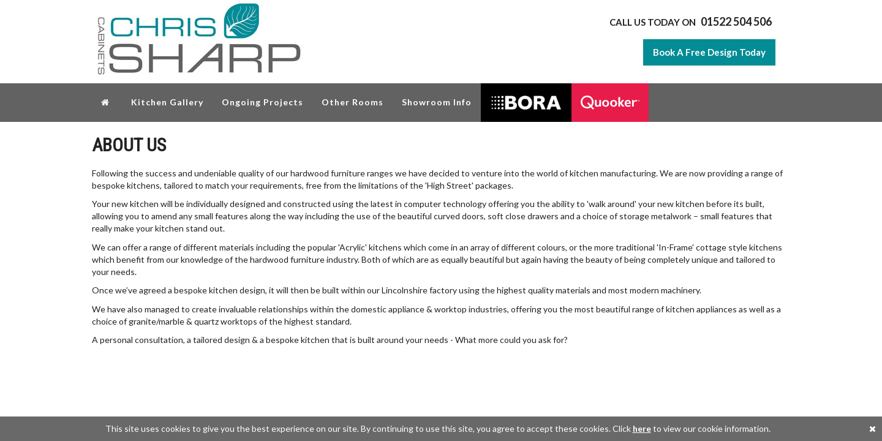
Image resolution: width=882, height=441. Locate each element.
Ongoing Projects (262, 102)
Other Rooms (352, 102)
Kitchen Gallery (167, 102)
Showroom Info (437, 102)
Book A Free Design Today (709, 52)
